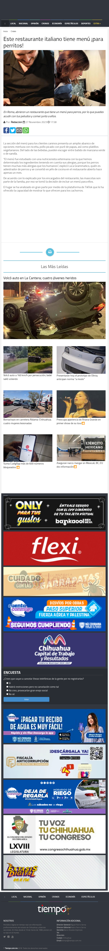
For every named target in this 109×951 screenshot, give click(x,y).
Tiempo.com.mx (11, 948)
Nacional (23, 23)
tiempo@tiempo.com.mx (69, 940)
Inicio (5, 31)
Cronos (45, 23)
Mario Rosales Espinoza (69, 930)
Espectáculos (71, 23)
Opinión (35, 23)
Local (13, 23)
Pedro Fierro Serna (71, 927)
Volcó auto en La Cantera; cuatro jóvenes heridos (39, 277)
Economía (57, 23)
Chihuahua (64, 938)
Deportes (86, 23)
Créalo (13, 31)
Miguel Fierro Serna (71, 924)
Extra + (97, 23)
